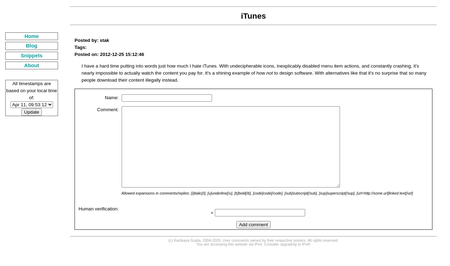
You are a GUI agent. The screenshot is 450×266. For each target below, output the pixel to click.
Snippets (32, 55)
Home (32, 36)
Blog (32, 46)
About (31, 65)
